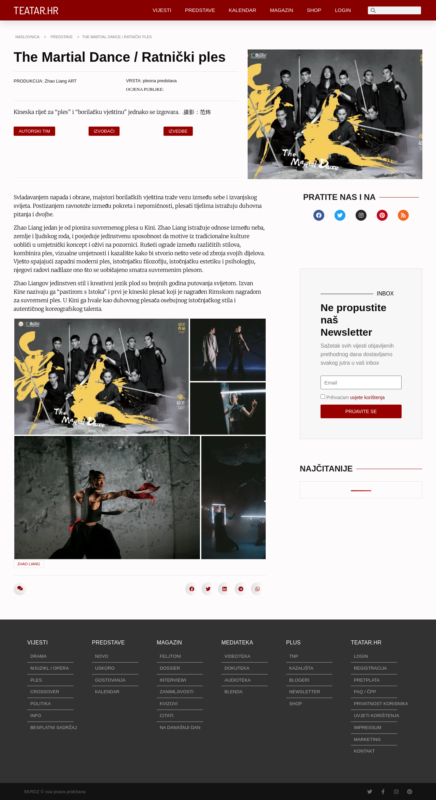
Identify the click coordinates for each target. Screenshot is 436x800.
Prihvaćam (355, 397)
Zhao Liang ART (61, 81)
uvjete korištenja (367, 397)
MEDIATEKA (237, 642)
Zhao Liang (28, 564)
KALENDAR (242, 10)
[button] (191, 588)
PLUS (293, 642)
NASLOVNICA (27, 37)
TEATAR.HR (36, 10)
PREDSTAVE (200, 10)
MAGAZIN (281, 10)
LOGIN (343, 10)
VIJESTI (162, 10)
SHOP (314, 10)
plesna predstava (160, 80)
